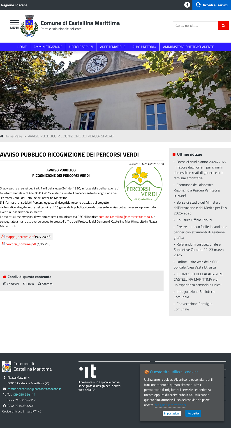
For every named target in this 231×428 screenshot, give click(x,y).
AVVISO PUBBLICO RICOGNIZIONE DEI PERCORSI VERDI (71, 136)
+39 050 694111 (23, 394)
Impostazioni (171, 413)
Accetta (193, 413)
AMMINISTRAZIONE (48, 46)
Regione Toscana (14, 5)
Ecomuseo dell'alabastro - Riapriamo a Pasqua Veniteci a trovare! (197, 190)
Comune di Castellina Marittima (80, 22)
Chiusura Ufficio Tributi (194, 220)
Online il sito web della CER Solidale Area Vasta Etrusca (196, 264)
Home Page (11, 136)
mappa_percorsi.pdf (20, 236)
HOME (22, 46)
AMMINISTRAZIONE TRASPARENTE (188, 46)
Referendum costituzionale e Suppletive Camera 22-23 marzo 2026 (199, 249)
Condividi (11, 283)
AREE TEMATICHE (112, 46)
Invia (28, 283)
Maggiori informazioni (170, 405)
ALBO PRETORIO (144, 46)
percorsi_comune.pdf (20, 244)
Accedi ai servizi (212, 5)
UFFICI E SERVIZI (81, 46)
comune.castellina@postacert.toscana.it (125, 216)
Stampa (45, 283)
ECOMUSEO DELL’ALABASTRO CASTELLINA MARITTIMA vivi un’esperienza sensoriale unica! (198, 279)
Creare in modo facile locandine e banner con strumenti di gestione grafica (200, 232)
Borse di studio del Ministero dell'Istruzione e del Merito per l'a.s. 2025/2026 (200, 208)
